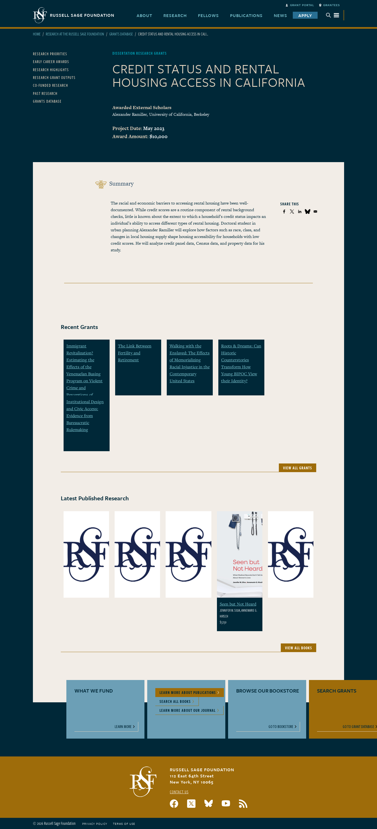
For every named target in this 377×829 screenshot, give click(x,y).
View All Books (298, 648)
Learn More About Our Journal (188, 710)
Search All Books (175, 701)
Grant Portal (302, 5)
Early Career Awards (51, 61)
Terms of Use (124, 823)
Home (36, 34)
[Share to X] (292, 211)
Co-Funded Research (50, 85)
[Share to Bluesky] (307, 211)
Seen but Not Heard (238, 604)
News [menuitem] (280, 15)
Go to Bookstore (281, 726)
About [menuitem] (144, 15)
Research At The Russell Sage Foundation (75, 34)
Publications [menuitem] (246, 15)
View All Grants (297, 468)
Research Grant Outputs (54, 77)
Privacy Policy (94, 823)
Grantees (331, 5)
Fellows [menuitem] (208, 15)
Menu (332, 15)
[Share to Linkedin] (300, 211)
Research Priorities (50, 54)
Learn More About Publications (188, 692)
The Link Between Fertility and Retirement (134, 352)
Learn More (123, 726)
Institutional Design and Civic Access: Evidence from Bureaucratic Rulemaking (85, 415)
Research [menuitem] (175, 15)
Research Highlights (51, 70)
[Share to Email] (315, 211)
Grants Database (121, 34)
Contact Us (179, 792)
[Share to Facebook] (284, 211)
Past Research (45, 93)
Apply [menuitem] (305, 15)
